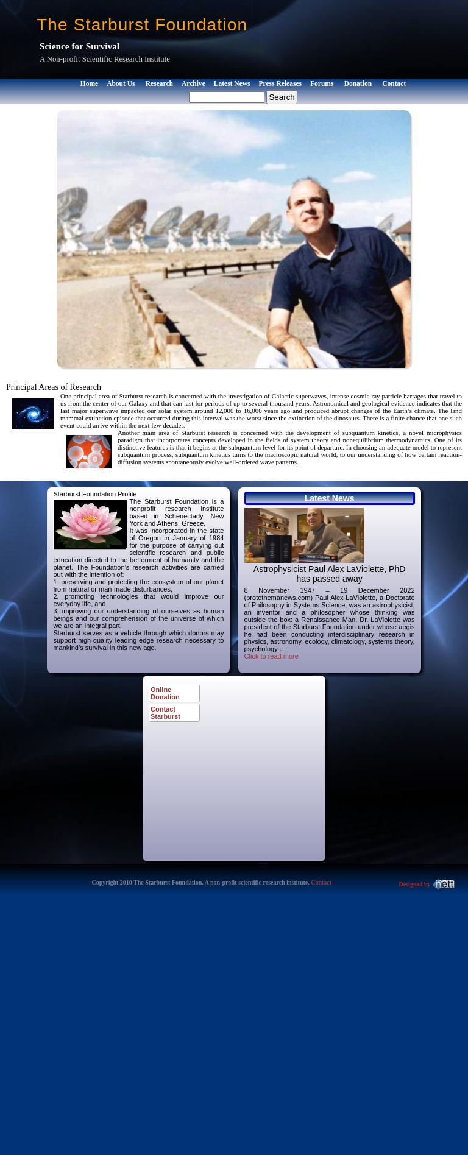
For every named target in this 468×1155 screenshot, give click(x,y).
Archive (193, 83)
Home (89, 83)
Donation (358, 83)
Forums (321, 83)
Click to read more (271, 656)
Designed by (427, 884)
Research (159, 83)
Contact (394, 83)
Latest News (232, 83)
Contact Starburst (165, 712)
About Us (121, 83)
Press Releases (280, 83)
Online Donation (165, 693)
